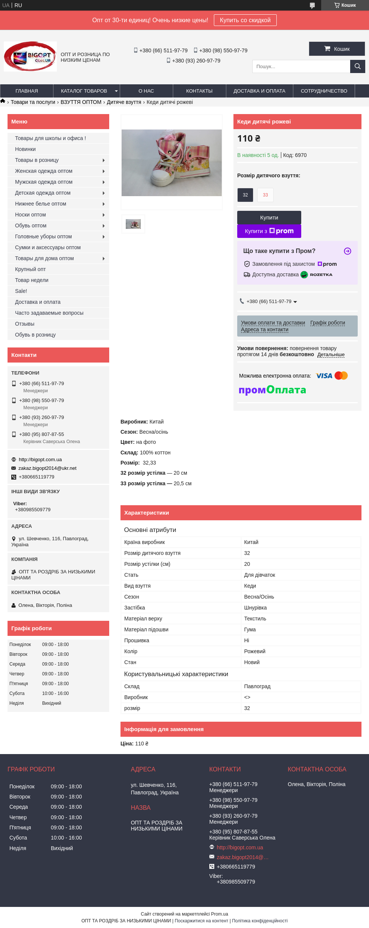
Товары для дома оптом (44, 258)
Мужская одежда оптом (44, 182)
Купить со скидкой (245, 20)
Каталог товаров (84, 91)
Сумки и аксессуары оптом (48, 247)
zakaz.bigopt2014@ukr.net (47, 468)
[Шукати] (357, 66)
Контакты (199, 91)
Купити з (269, 231)
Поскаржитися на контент (201, 920)
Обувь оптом (30, 225)
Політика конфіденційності (260, 920)
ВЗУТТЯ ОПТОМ (81, 102)
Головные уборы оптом (43, 236)
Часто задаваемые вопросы (49, 313)
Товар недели (32, 280)
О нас (146, 91)
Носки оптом (30, 215)
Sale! (21, 291)
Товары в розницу (37, 160)
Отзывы (24, 324)
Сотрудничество (324, 91)
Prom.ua (219, 914)
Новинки (25, 149)
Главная (26, 91)
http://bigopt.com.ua (40, 459)
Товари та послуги (33, 102)
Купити (269, 217)
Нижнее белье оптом (40, 204)
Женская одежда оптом (43, 171)
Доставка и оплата (259, 91)
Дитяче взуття (124, 102)
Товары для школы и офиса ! (50, 138)
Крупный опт (30, 269)
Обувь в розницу (35, 335)
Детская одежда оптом (42, 193)
